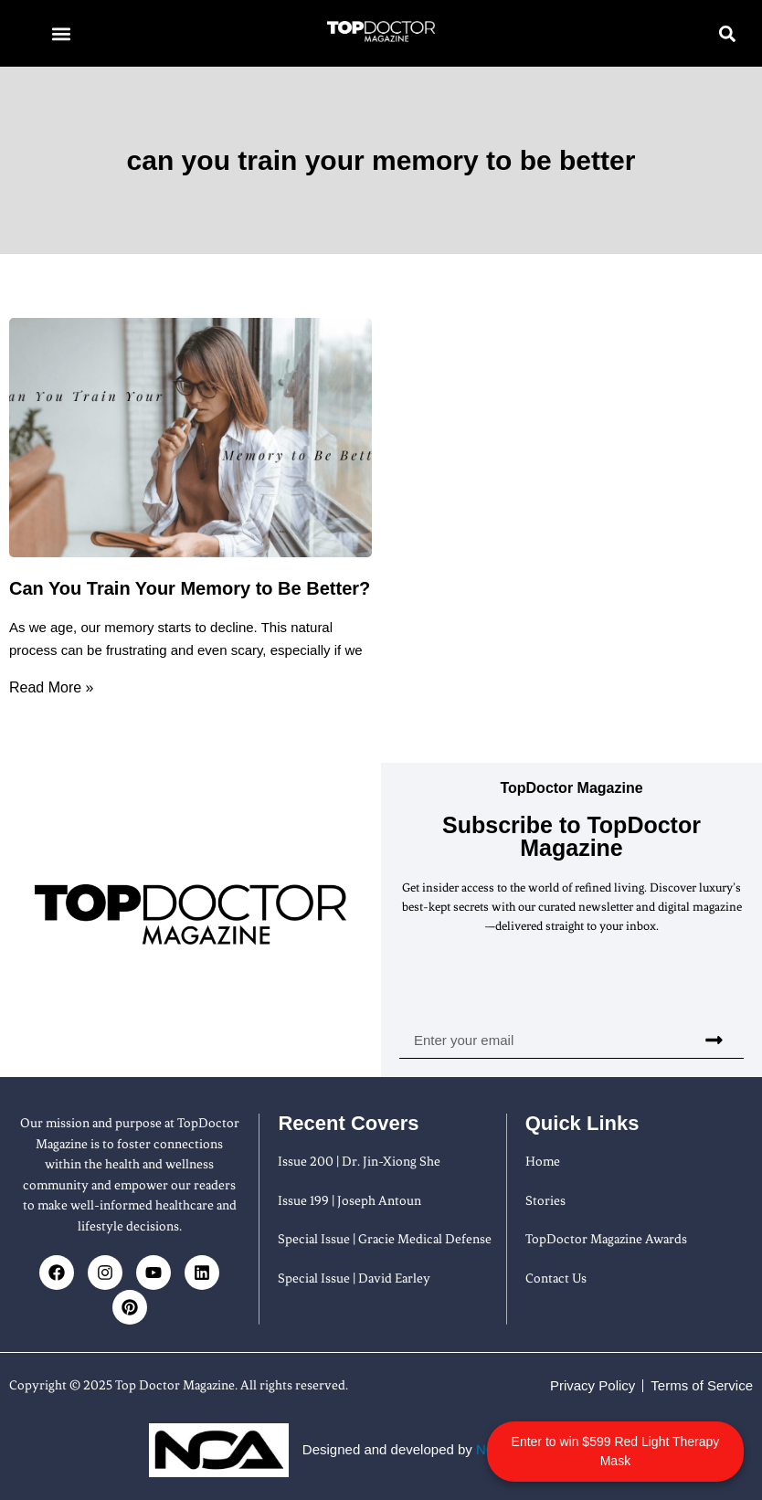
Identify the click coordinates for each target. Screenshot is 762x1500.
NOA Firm (506, 1449)
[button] (61, 33)
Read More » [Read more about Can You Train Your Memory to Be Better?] (51, 687)
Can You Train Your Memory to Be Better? (189, 588)
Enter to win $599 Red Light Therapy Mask (667, 1441)
